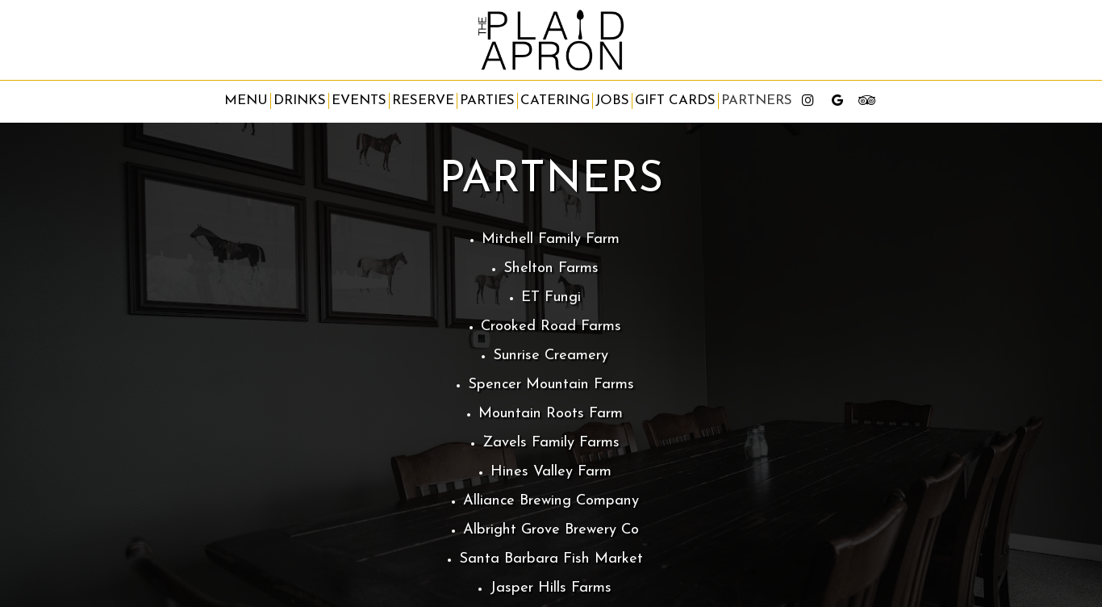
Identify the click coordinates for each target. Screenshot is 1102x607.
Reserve (423, 100)
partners (756, 100)
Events (359, 100)
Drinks (299, 100)
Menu (246, 100)
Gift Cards (675, 100)
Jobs (612, 100)
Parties (487, 100)
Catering (555, 100)
